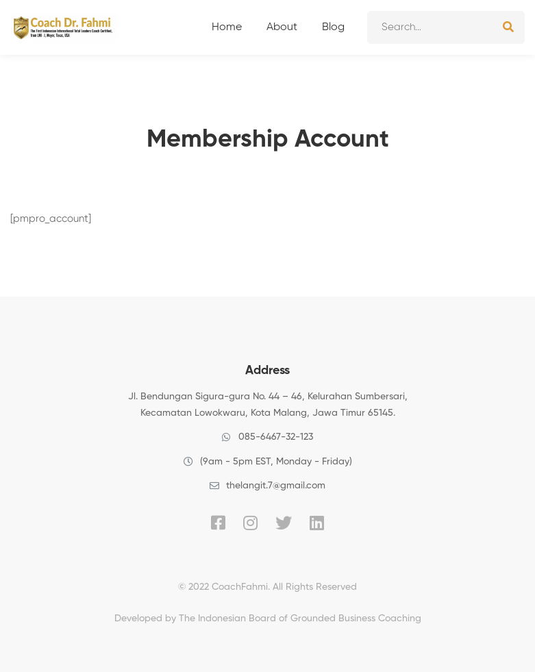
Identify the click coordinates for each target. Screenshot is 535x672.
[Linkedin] (317, 522)
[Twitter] (283, 522)
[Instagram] (250, 522)
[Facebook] (218, 522)
